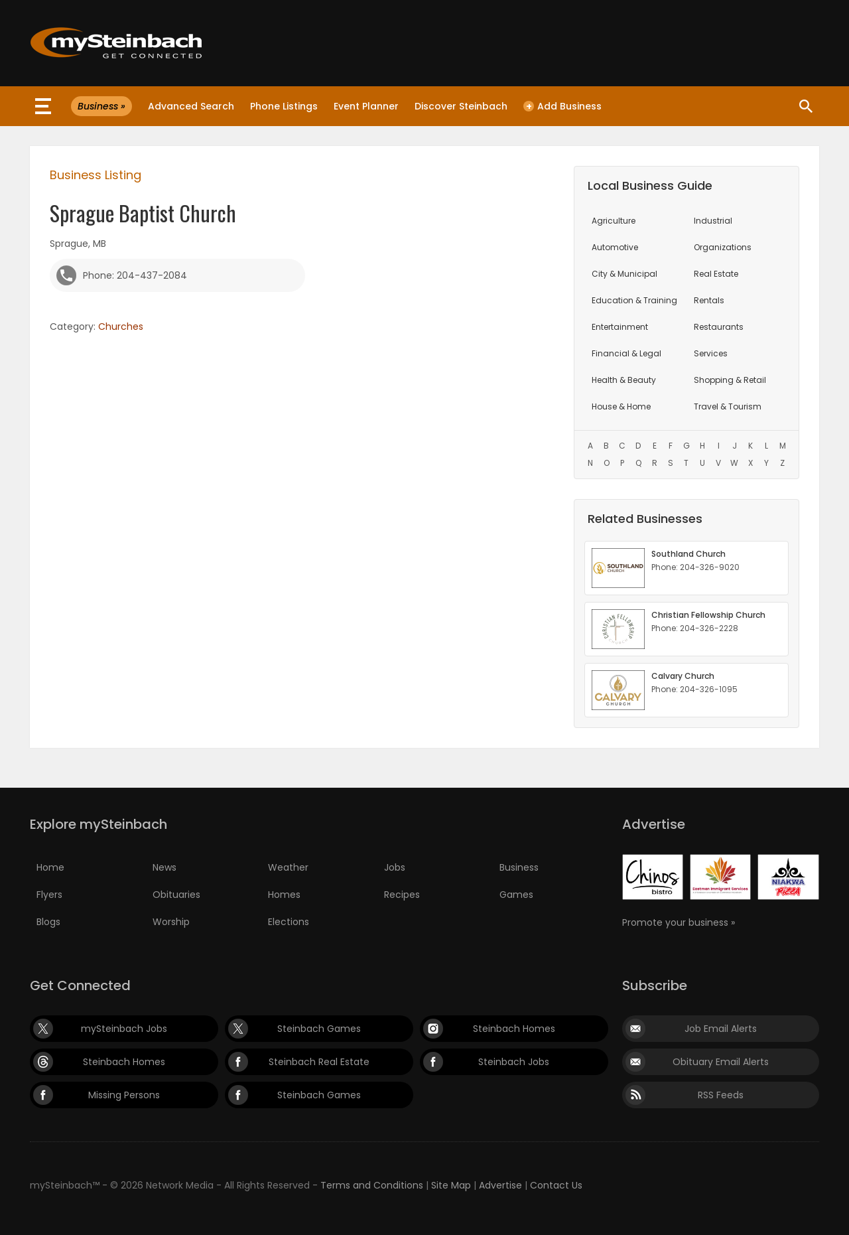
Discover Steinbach (461, 106)
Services (711, 353)
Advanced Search (191, 106)
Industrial (713, 220)
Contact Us (556, 1185)
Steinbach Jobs (513, 1061)
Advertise (500, 1185)
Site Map (451, 1185)
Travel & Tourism (727, 406)
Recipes (402, 894)
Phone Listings (284, 106)
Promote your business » (678, 922)
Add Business (562, 106)
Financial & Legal (626, 353)
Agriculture (613, 220)
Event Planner (366, 106)
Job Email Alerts (721, 1028)
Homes (284, 894)
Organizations (722, 247)
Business (519, 867)
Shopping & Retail (730, 380)
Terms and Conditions (371, 1185)
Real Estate (716, 273)
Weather (288, 867)
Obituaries (176, 894)
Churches (120, 326)
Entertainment (620, 326)
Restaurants (719, 326)
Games (516, 894)
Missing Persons (124, 1095)
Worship (171, 921)
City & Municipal (624, 273)
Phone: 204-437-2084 (135, 275)
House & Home (621, 406)
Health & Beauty (624, 380)
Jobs (394, 867)
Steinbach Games (319, 1028)
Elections (288, 921)
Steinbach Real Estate (319, 1061)
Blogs (48, 921)
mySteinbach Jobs (124, 1028)
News (164, 867)
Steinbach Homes (514, 1028)
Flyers (49, 894)
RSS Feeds (721, 1095)
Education (634, 300)
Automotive (615, 247)
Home (50, 867)
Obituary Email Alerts (721, 1061)
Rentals (709, 300)
